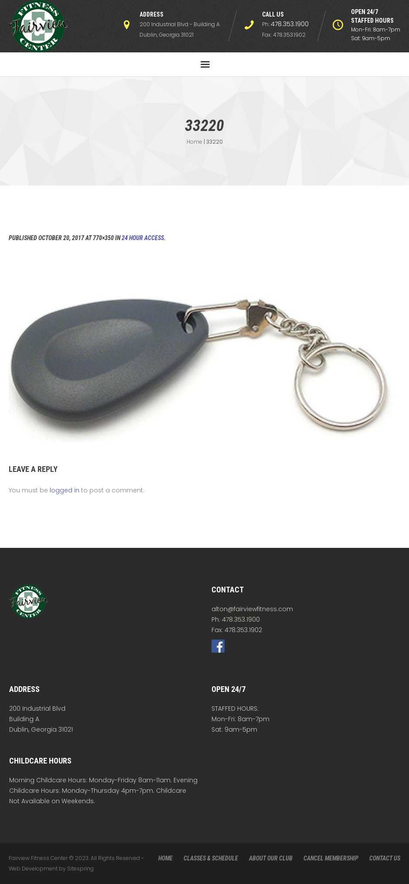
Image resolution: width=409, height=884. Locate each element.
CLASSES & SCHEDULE (211, 858)
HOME (165, 858)
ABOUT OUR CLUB (271, 858)
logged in (64, 490)
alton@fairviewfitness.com (252, 609)
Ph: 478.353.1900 (235, 619)
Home (194, 141)
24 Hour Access (143, 237)
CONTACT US (384, 858)
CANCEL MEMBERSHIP (330, 858)
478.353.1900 (290, 24)
